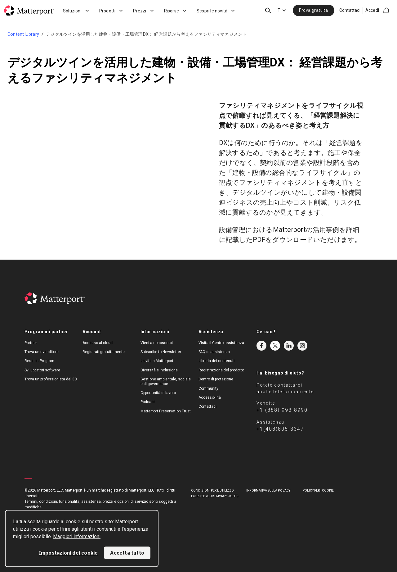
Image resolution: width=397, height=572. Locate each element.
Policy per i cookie (318, 490)
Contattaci (349, 10)
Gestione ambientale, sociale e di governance (166, 381)
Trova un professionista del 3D (51, 379)
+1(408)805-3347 (280, 429)
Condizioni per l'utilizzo (212, 490)
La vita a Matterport (157, 361)
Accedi (372, 10)
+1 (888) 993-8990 (282, 410)
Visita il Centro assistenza (221, 343)
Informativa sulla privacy (268, 490)
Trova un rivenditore (42, 352)
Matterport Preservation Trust (166, 411)
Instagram (302, 346)
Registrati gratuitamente (104, 352)
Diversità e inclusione (159, 370)
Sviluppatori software (42, 370)
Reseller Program (39, 361)
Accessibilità (209, 397)
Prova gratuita (313, 10)
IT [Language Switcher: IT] (278, 10)
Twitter (275, 346)
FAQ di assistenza (214, 352)
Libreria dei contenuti (216, 361)
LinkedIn (289, 346)
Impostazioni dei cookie (68, 553)
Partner (31, 343)
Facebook (261, 346)
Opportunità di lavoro (158, 393)
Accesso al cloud (98, 343)
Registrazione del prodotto (221, 370)
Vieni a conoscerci (157, 343)
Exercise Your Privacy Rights (214, 496)
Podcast (148, 402)
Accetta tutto (127, 553)
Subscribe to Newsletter (161, 352)
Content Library (23, 34)
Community (208, 388)
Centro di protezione (215, 379)
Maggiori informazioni (76, 536)
